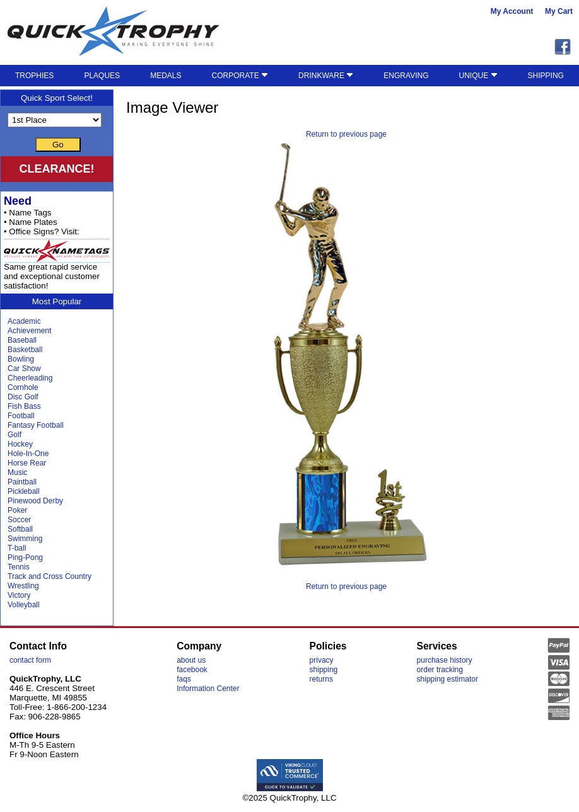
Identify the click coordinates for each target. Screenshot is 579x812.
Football (21, 415)
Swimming (25, 538)
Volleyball (24, 604)
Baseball (22, 340)
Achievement (29, 330)
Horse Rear (27, 463)
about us (191, 660)
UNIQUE (478, 75)
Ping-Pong (25, 557)
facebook (192, 669)
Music (17, 472)
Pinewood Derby (35, 500)
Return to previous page (346, 134)
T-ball (17, 548)
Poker (17, 510)
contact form (30, 660)
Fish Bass (24, 406)
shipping (324, 669)
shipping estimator (447, 679)
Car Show (24, 368)
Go (58, 144)
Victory (19, 595)
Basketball (25, 349)
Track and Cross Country (49, 576)
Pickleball (24, 491)
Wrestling (23, 585)
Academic (24, 321)
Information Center (208, 688)
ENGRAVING (405, 75)
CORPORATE (240, 75)
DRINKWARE (325, 75)
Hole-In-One (28, 453)
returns (321, 679)
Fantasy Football (36, 425)
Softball (20, 529)
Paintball (22, 481)
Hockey (20, 444)
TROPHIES (34, 75)
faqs (184, 679)
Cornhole (23, 387)
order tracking (440, 669)
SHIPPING (546, 75)
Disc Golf (23, 396)
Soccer (19, 519)
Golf (14, 434)
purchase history (444, 660)
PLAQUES (102, 75)
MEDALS (165, 75)
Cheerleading (30, 378)
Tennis (19, 567)
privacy (322, 660)
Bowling (21, 359)
